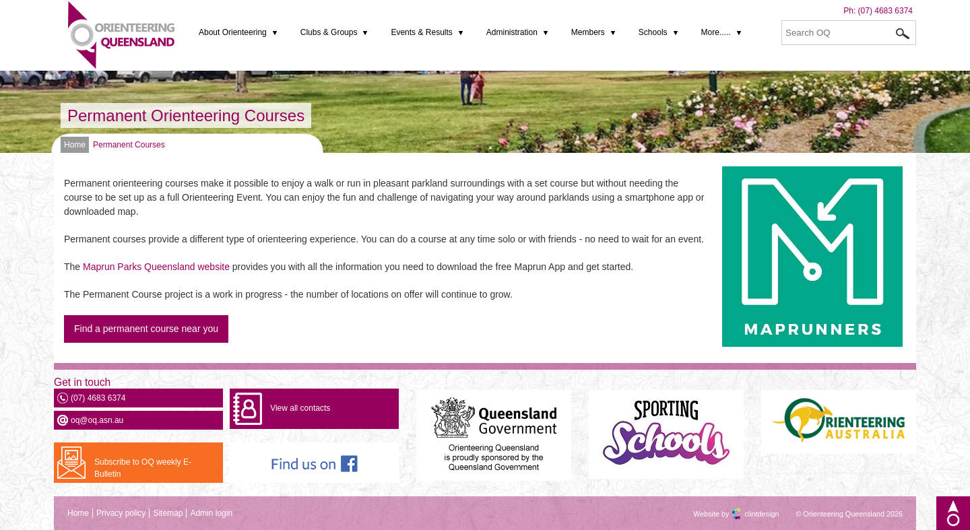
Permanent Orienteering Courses (185, 115)
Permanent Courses (129, 145)
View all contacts (300, 408)
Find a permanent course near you (146, 328)
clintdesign (749, 514)
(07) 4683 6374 (885, 10)
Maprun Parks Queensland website (156, 266)
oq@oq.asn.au (97, 420)
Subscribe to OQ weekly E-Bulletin (142, 468)
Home (75, 145)
